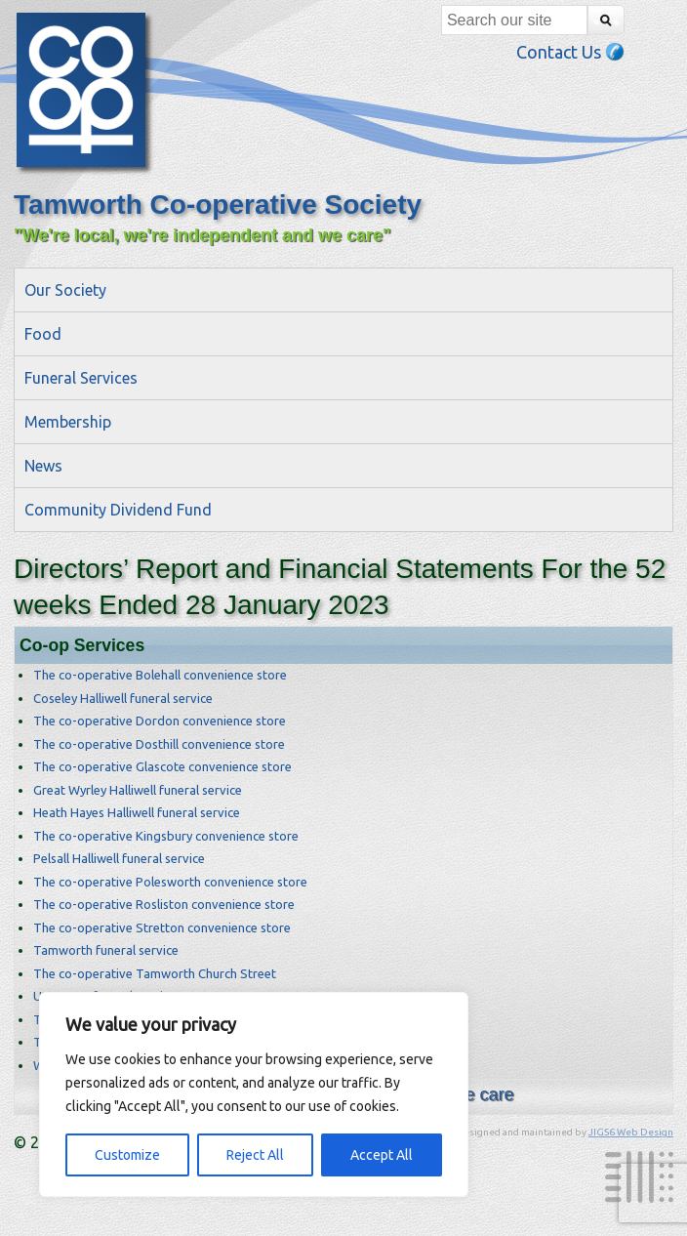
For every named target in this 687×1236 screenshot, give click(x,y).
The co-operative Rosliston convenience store (164, 904)
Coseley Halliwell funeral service (123, 698)
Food (42, 334)
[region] (253, 1094)
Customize (127, 1155)
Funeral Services (81, 378)
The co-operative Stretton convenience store (162, 927)
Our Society (65, 290)
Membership (67, 422)
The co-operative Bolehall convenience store (160, 674)
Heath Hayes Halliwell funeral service (136, 812)
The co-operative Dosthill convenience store (159, 744)
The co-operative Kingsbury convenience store (166, 836)
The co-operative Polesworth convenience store (170, 881)
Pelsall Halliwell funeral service (119, 858)
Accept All (381, 1155)
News (43, 465)
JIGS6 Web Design (630, 1132)
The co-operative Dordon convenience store (159, 720)
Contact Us (570, 52)
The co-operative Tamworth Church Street (154, 973)
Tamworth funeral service (106, 950)
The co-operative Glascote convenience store (162, 766)
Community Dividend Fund (118, 509)
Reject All (255, 1155)
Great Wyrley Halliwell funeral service (137, 790)
